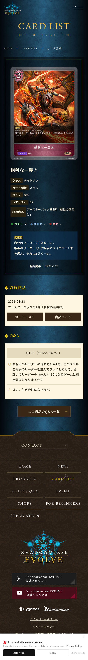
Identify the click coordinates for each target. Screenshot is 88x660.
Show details (78, 653)
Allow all (19, 652)
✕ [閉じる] (84, 637)
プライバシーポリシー (44, 619)
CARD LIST (30, 48)
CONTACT (31, 446)
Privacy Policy (74, 645)
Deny (53, 652)
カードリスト (25, 317)
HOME (8, 48)
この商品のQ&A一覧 (44, 411)
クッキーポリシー (44, 626)
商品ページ (63, 317)
